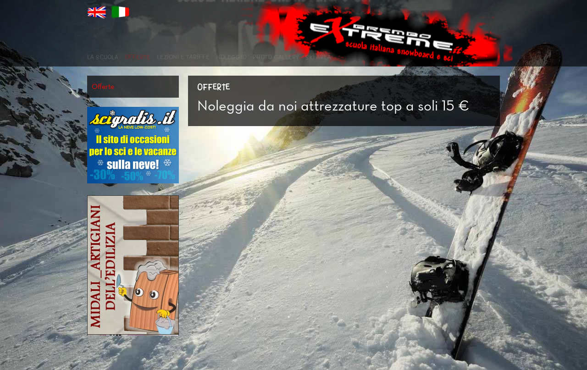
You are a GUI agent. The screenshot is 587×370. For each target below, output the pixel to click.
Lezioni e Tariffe (183, 57)
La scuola (102, 57)
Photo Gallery (276, 57)
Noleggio (231, 57)
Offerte (137, 57)
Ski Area (318, 57)
